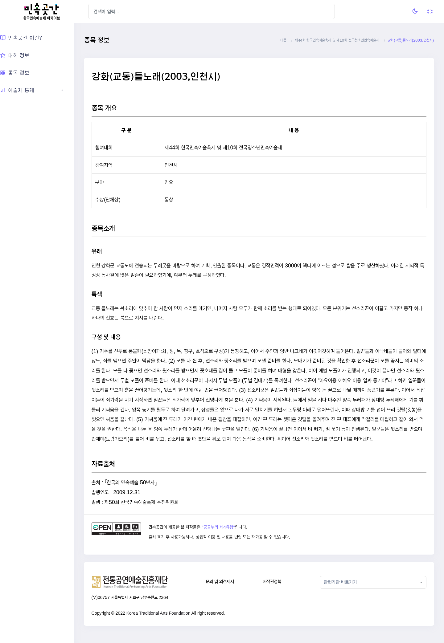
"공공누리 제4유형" (226, 537)
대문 (283, 40)
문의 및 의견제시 (226, 591)
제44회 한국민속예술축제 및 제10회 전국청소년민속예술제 (337, 40)
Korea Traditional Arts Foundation (168, 622)
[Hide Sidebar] (95, 11)
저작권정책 (276, 591)
